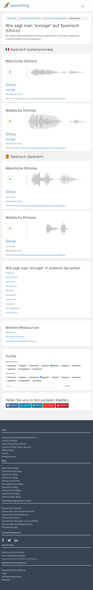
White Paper (8, 450)
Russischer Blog (10, 487)
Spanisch (10, 281)
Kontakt (6, 579)
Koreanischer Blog (11, 490)
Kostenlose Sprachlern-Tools (29, 18)
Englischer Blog (10, 474)
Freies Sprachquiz (11, 517)
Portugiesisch (13, 308)
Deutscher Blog (9, 477)
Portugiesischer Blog (12, 484)
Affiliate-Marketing (11, 576)
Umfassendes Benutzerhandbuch (19, 437)
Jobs (4, 573)
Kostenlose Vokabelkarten (15, 514)
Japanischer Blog (10, 493)
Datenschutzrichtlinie (13, 552)
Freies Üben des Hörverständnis (18, 511)
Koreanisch (11, 312)
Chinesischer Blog (11, 496)
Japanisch (11, 299)
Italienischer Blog (11, 480)
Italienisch (11, 295)
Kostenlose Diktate (11, 508)
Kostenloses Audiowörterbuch (55, 18)
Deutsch (10, 290)
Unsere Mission (9, 440)
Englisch (10, 273)
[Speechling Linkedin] (18, 541)
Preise (5, 453)
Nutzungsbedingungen (13, 555)
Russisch (10, 304)
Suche (67, 386)
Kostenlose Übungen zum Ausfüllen (20, 521)
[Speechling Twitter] (11, 541)
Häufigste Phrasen (15, 336)
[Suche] (31, 386)
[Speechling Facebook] (4, 541)
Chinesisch (11, 286)
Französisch (12, 277)
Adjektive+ (11, 332)
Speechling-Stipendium (14, 443)
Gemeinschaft (9, 456)
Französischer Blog (11, 471)
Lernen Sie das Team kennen (16, 447)
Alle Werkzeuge (9, 527)
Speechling (11, 18)
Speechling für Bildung (13, 570)
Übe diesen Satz (14, 94)
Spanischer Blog (10, 468)
